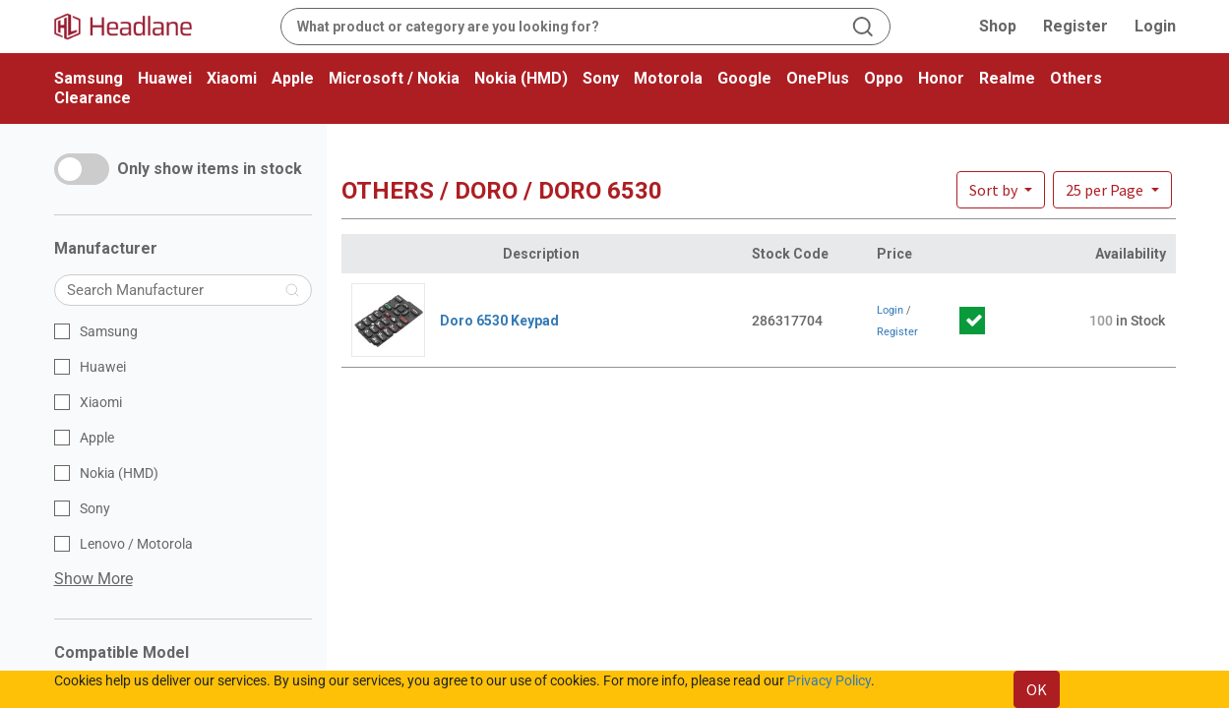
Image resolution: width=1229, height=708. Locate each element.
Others (1076, 78)
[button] (1112, 189)
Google (744, 78)
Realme (1007, 78)
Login (1155, 26)
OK (1036, 689)
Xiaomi (232, 78)
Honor (941, 78)
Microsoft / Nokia (394, 78)
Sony (601, 78)
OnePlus (817, 78)
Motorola (668, 78)
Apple (293, 78)
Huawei (165, 78)
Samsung (88, 78)
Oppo (883, 78)
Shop (997, 26)
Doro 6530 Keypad (499, 320)
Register (1075, 26)
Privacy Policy (829, 680)
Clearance (92, 97)
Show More (93, 578)
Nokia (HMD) (521, 78)
